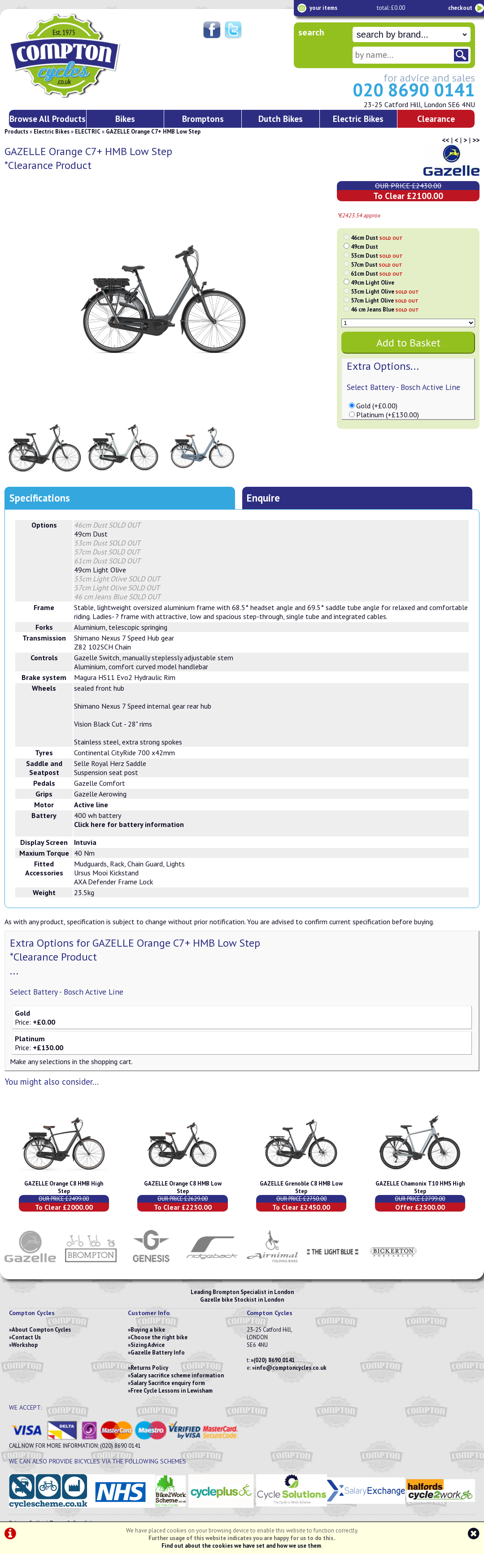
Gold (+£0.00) (376, 405)
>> (476, 139)
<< (445, 139)
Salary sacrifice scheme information (177, 1375)
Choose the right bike (159, 1337)
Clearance (436, 118)
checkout (460, 8)
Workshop (25, 1345)
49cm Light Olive (372, 282)
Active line (91, 804)
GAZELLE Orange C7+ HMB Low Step (153, 131)
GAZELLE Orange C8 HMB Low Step (183, 1187)
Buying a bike (148, 1329)
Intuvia (85, 842)
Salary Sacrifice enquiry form (168, 1383)
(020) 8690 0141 (274, 1360)
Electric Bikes (358, 118)
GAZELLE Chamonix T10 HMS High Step (420, 1187)
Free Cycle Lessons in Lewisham (172, 1390)
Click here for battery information (129, 824)
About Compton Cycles (41, 1329)
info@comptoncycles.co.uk (291, 1368)
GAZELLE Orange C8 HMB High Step (63, 1187)
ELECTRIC (87, 131)
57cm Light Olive (385, 300)
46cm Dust (377, 238)
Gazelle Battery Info (158, 1352)
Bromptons (203, 118)
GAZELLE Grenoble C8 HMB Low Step (301, 1187)
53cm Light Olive (385, 291)
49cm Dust (364, 247)
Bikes (125, 118)
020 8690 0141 (414, 89)
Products (16, 131)
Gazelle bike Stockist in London (242, 1299)
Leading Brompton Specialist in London (242, 1292)
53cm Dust (377, 256)
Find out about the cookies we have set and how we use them (241, 1546)
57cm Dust (376, 264)
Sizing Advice (148, 1345)
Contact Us (26, 1337)
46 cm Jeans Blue (385, 309)
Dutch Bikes (280, 118)
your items (323, 8)
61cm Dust (377, 273)
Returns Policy (149, 1368)
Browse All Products (47, 118)
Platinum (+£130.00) (387, 414)
